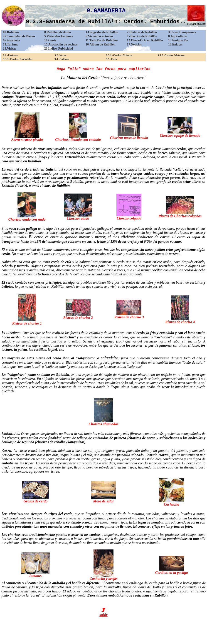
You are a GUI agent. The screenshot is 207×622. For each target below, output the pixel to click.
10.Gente (50, 40)
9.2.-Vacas (60, 55)
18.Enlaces (175, 44)
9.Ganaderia (11, 40)
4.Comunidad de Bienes (19, 36)
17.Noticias (134, 44)
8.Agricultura (177, 36)
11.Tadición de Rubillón (102, 40)
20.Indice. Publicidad (58, 48)
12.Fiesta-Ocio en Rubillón (145, 40)
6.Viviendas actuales (99, 36)
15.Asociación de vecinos (61, 44)
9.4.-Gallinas (61, 59)
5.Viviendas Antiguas (58, 36)
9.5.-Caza (111, 59)
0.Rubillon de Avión (57, 32)
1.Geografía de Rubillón (102, 32)
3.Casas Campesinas (182, 32)
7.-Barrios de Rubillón (142, 36)
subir (103, 613)
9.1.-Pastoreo (10, 55)
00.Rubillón (11, 32)
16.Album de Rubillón (101, 44)
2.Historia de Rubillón (142, 32)
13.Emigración (178, 40)
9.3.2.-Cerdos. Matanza (171, 55)
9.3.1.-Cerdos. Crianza (119, 55)
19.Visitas (9, 48)
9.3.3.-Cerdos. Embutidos (17, 59)
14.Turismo (10, 44)
